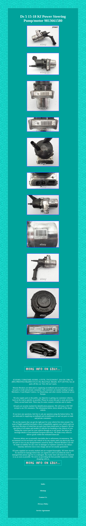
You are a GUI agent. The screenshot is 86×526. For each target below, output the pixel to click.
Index (43, 484)
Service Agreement (43, 510)
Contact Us (43, 497)
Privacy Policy (43, 504)
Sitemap (43, 491)
